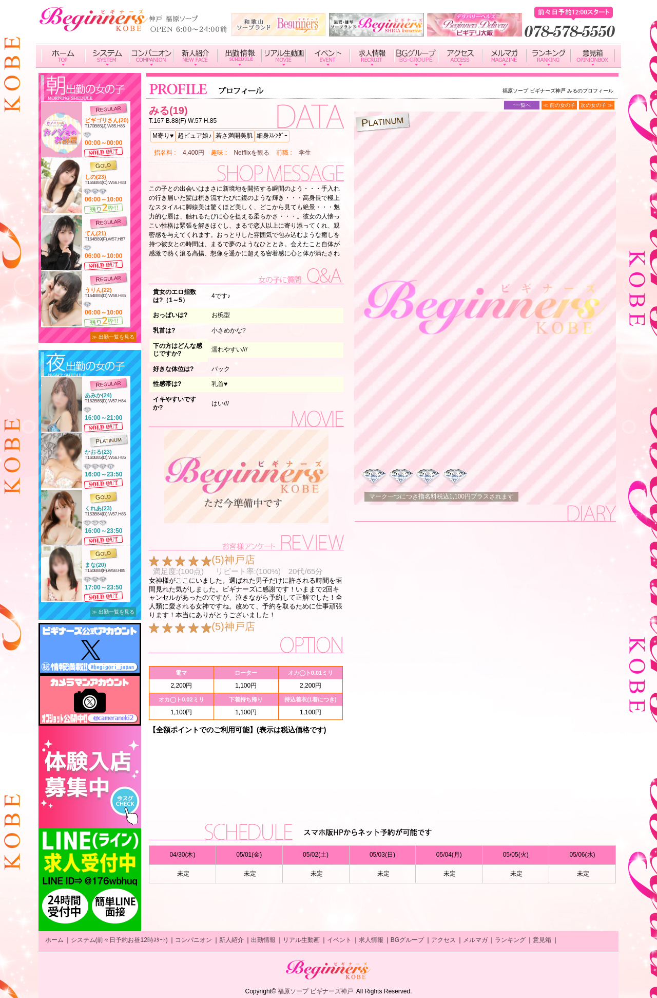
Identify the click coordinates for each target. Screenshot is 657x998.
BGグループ (407, 940)
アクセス (443, 940)
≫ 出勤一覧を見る (113, 337)
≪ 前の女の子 (559, 105)
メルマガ (475, 940)
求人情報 (371, 940)
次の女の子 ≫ (597, 105)
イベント (339, 940)
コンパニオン (193, 940)
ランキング (510, 940)
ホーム (54, 940)
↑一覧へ (522, 105)
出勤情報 (263, 940)
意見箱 (542, 940)
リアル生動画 (301, 940)
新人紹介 (231, 940)
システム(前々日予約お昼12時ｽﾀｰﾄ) (119, 940)
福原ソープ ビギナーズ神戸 (315, 991)
